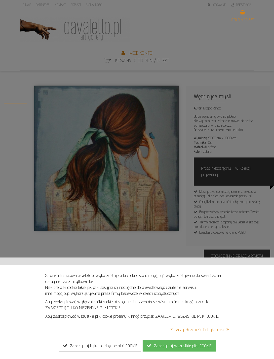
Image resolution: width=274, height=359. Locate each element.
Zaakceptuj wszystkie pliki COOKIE (179, 346)
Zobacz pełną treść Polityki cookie (199, 329)
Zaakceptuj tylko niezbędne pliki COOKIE (100, 346)
